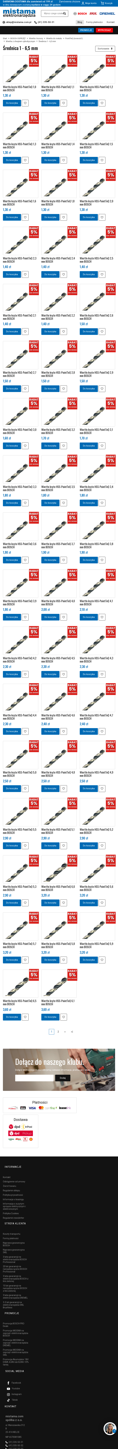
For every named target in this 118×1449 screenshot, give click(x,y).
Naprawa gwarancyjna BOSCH (14, 1236)
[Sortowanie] (104, 49)
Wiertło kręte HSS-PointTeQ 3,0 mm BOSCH (19, 432)
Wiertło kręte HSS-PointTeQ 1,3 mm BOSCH (19, 146)
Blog (80, 22)
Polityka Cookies (11, 1210)
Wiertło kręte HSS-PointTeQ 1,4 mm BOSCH (58, 146)
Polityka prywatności (13, 1191)
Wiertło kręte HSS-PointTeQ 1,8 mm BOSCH (58, 203)
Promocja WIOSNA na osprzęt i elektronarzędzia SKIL (15, 1340)
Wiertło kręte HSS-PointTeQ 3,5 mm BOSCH (58, 489)
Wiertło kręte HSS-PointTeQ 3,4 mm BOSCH (96, 489)
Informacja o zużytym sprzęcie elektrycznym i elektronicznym (14, 1203)
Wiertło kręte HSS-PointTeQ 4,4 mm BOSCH (19, 717)
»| (72, 1032)
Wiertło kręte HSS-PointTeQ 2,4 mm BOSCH (58, 260)
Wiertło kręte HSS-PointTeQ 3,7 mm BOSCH (58, 546)
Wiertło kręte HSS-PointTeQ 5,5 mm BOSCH (19, 832)
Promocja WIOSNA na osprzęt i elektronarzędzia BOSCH (15, 1321)
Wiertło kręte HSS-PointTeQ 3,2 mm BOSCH (58, 432)
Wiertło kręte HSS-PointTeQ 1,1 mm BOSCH (57, 89)
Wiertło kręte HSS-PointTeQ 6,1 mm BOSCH (58, 1003)
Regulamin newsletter (13, 1214)
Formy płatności (94, 22)
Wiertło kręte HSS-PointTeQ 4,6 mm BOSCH (58, 717)
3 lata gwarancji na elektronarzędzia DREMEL (15, 1288)
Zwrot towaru (9, 1182)
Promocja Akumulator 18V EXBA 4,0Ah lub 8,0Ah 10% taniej (16, 1350)
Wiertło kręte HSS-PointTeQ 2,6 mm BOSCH (96, 317)
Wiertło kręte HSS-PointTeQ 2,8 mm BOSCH (58, 375)
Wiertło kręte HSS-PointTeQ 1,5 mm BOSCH (96, 146)
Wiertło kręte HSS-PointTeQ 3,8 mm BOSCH (96, 546)
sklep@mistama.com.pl (18, 22)
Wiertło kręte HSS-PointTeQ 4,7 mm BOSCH (96, 717)
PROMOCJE (86, 30)
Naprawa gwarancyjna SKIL (14, 1243)
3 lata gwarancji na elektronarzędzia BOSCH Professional (15, 1251)
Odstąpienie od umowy (14, 1178)
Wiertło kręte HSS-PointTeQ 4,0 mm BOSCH (58, 603)
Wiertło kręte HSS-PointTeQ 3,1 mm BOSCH (96, 432)
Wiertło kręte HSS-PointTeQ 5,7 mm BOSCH (19, 946)
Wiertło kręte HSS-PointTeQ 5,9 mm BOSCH (96, 946)
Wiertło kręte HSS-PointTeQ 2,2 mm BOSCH (58, 317)
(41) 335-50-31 (46, 22)
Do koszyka (12, 104)
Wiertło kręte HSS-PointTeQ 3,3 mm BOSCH (19, 489)
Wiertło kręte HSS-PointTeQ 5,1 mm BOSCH (58, 832)
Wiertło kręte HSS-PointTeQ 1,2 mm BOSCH (96, 89)
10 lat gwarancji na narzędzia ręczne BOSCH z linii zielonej (15, 1280)
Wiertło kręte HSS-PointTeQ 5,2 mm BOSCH (96, 832)
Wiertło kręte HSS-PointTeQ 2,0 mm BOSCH (96, 203)
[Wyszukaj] (64, 13)
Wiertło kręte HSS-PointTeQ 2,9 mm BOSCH (96, 375)
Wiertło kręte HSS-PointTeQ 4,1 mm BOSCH (96, 603)
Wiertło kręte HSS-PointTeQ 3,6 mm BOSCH (19, 546)
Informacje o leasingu (13, 1196)
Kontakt (111, 22)
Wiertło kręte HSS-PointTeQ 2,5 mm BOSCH (96, 260)
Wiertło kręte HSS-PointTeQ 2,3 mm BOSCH (19, 260)
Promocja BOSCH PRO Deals (13, 1312)
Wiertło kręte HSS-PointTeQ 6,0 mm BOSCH (58, 889)
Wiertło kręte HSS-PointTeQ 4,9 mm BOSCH (96, 774)
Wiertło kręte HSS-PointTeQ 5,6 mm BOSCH (96, 889)
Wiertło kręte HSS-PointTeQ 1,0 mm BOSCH (19, 89)
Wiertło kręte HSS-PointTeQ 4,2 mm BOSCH (19, 660)
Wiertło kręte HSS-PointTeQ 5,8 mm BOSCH (58, 946)
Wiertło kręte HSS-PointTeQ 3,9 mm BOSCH (19, 603)
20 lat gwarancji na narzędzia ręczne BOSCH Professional (15, 1261)
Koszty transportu (11, 1226)
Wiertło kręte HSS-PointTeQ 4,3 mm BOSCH (96, 660)
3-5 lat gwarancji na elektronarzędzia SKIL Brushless (13, 1297)
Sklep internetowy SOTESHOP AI (101, 1446)
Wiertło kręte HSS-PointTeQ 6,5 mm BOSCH (19, 1003)
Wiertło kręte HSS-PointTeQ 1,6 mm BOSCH (19, 203)
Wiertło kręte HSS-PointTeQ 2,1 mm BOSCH (19, 317)
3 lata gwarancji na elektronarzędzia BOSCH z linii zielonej (15, 1271)
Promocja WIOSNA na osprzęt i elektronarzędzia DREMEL (15, 1330)
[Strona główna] (19, 13)
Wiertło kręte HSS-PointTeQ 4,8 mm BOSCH (58, 774)
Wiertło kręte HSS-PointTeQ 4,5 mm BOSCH (58, 660)
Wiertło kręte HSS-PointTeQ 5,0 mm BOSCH (19, 774)
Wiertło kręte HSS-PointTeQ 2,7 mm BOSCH (19, 375)
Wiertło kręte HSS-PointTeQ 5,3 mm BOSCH (19, 889)
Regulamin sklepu (11, 1187)
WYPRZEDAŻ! (104, 30)
